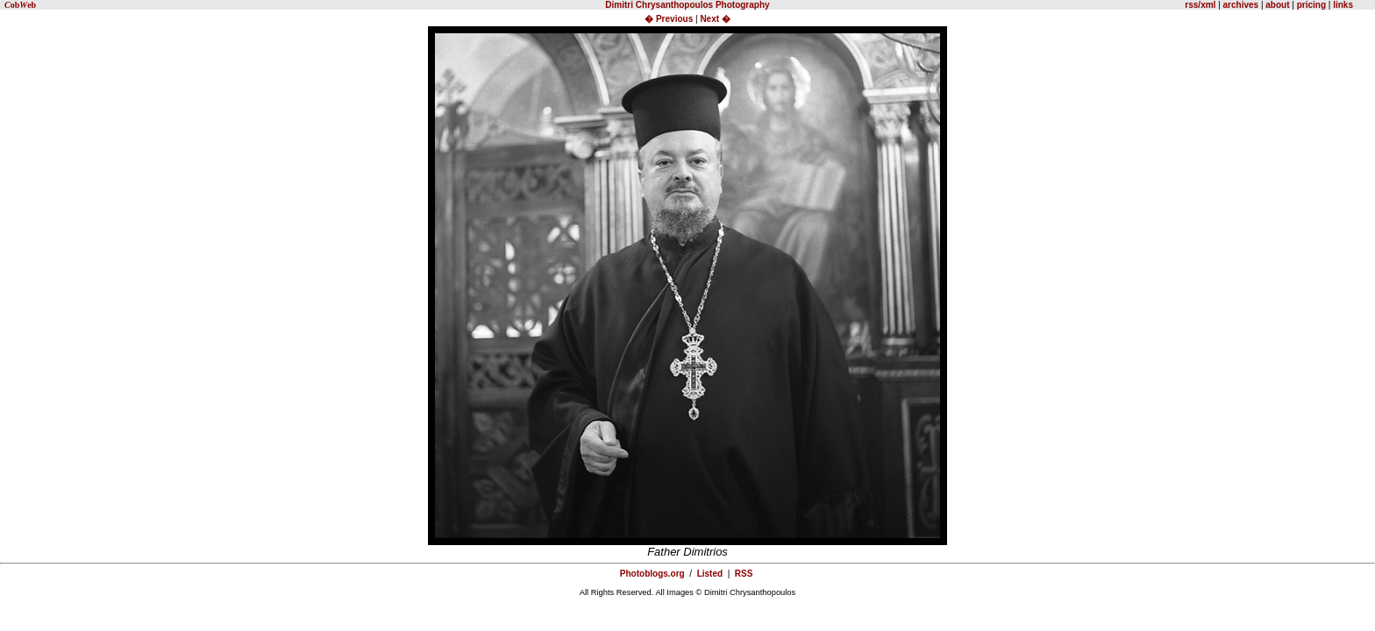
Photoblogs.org (652, 573)
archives (1241, 5)
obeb (20, 5)
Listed (710, 573)
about (1277, 5)
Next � (715, 19)
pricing (1311, 5)
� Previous (670, 19)
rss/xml (1200, 5)
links (1341, 5)
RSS (744, 573)
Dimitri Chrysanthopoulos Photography (687, 5)
